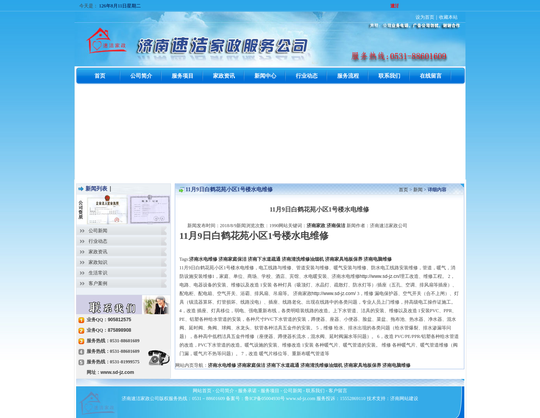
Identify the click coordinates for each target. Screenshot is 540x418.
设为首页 (425, 17)
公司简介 (224, 390)
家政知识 (98, 262)
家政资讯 (98, 251)
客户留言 (338, 390)
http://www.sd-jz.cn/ (380, 276)
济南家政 (316, 225)
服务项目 (270, 390)
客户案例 (98, 283)
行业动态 (98, 241)
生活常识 (98, 273)
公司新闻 (98, 230)
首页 (403, 189)
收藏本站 (448, 17)
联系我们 (315, 390)
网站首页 (202, 390)
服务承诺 (247, 390)
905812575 (119, 319)
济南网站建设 (404, 398)
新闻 (418, 189)
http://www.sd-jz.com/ (334, 293)
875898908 (119, 330)
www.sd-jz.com (117, 372)
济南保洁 (336, 225)
